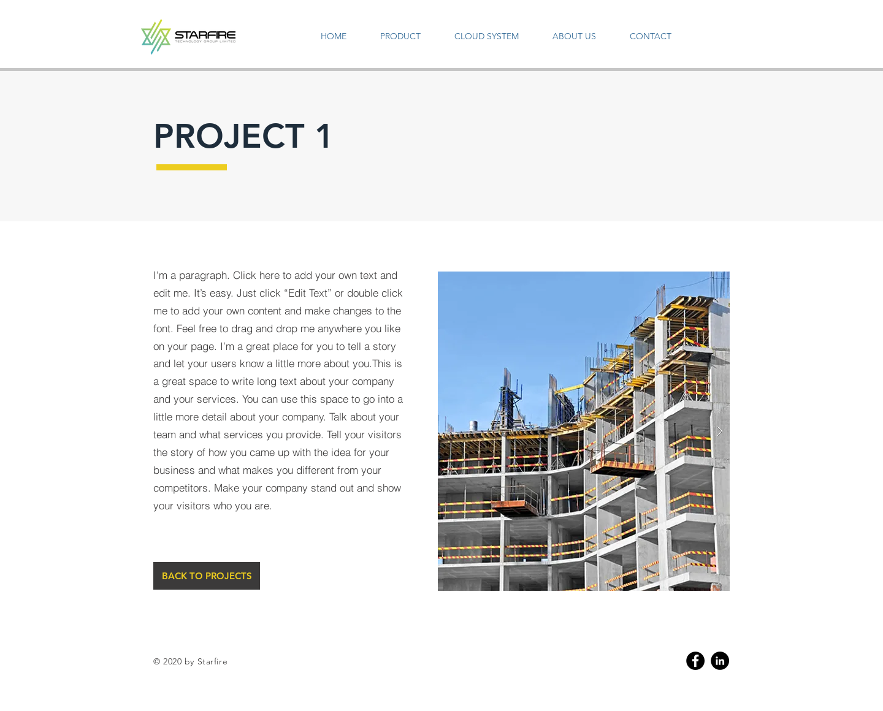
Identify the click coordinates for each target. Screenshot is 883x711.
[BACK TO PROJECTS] (206, 576)
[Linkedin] (720, 661)
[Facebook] (695, 661)
